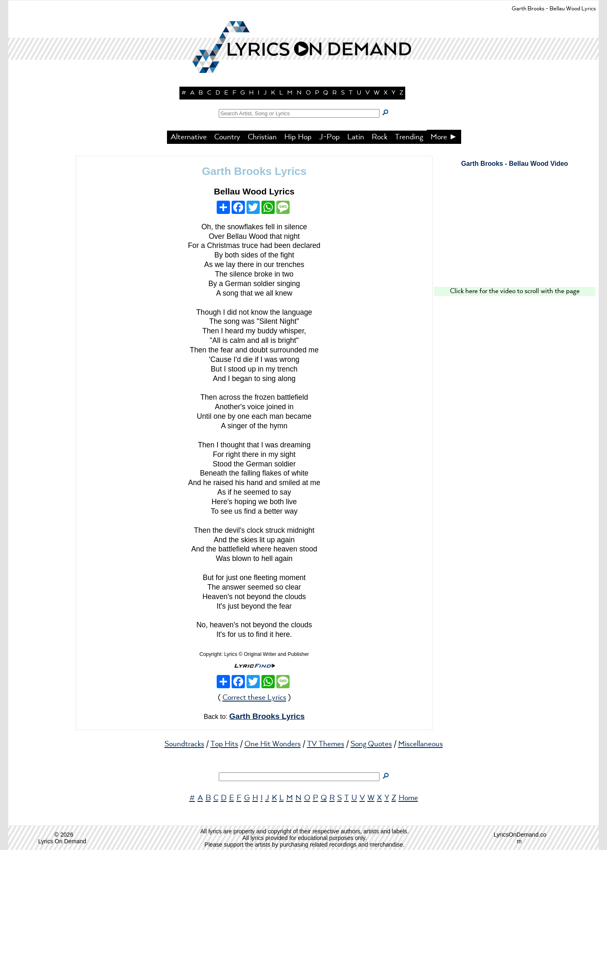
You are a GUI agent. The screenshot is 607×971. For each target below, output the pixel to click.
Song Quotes (371, 865)
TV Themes (325, 865)
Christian (262, 258)
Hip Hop (298, 258)
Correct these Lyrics (254, 818)
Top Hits (224, 865)
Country (227, 258)
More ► (444, 258)
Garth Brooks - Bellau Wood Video (514, 284)
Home (408, 919)
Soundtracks (184, 865)
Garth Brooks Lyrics (254, 292)
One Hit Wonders (272, 865)
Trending (409, 258)
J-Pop (329, 258)
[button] (303, 145)
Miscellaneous (420, 865)
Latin (355, 258)
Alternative (189, 258)
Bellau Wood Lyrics (254, 312)
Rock (379, 258)
